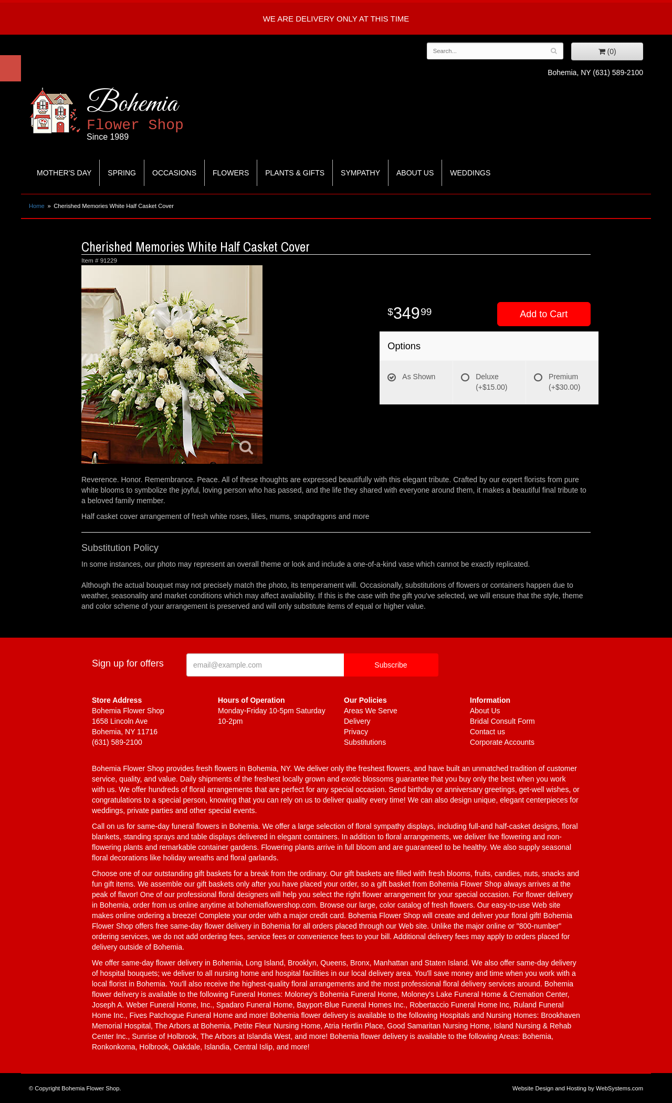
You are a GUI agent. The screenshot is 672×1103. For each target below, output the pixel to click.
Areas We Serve (370, 710)
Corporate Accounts (502, 742)
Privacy (356, 731)
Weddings (470, 173)
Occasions (174, 173)
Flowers (231, 173)
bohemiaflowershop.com (276, 905)
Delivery (357, 721)
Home (37, 206)
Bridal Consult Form (502, 721)
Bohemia (161, 114)
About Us (415, 173)
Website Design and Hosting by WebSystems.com (577, 1088)
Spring (122, 173)
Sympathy (360, 173)
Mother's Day (64, 173)
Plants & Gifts (294, 173)
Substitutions (365, 742)
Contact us (487, 731)
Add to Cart (544, 314)
